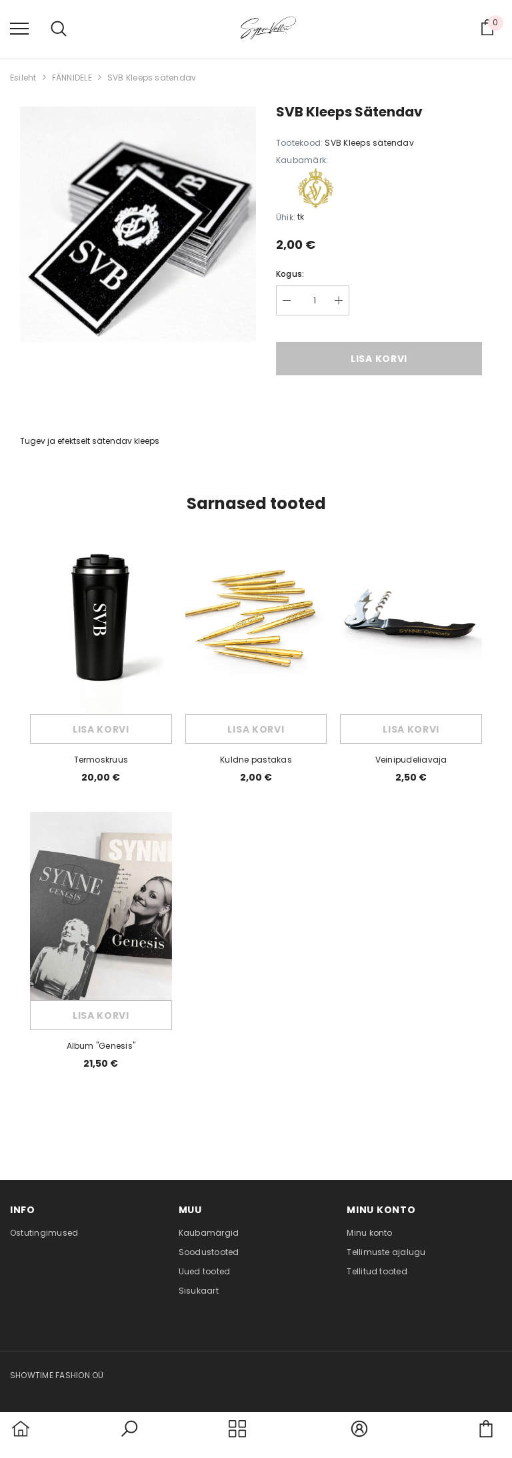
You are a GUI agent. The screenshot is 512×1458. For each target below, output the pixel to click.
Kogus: (290, 273)
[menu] (19, 28)
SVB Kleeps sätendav (152, 77)
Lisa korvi (379, 358)
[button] (129, 1437)
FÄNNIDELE (72, 77)
